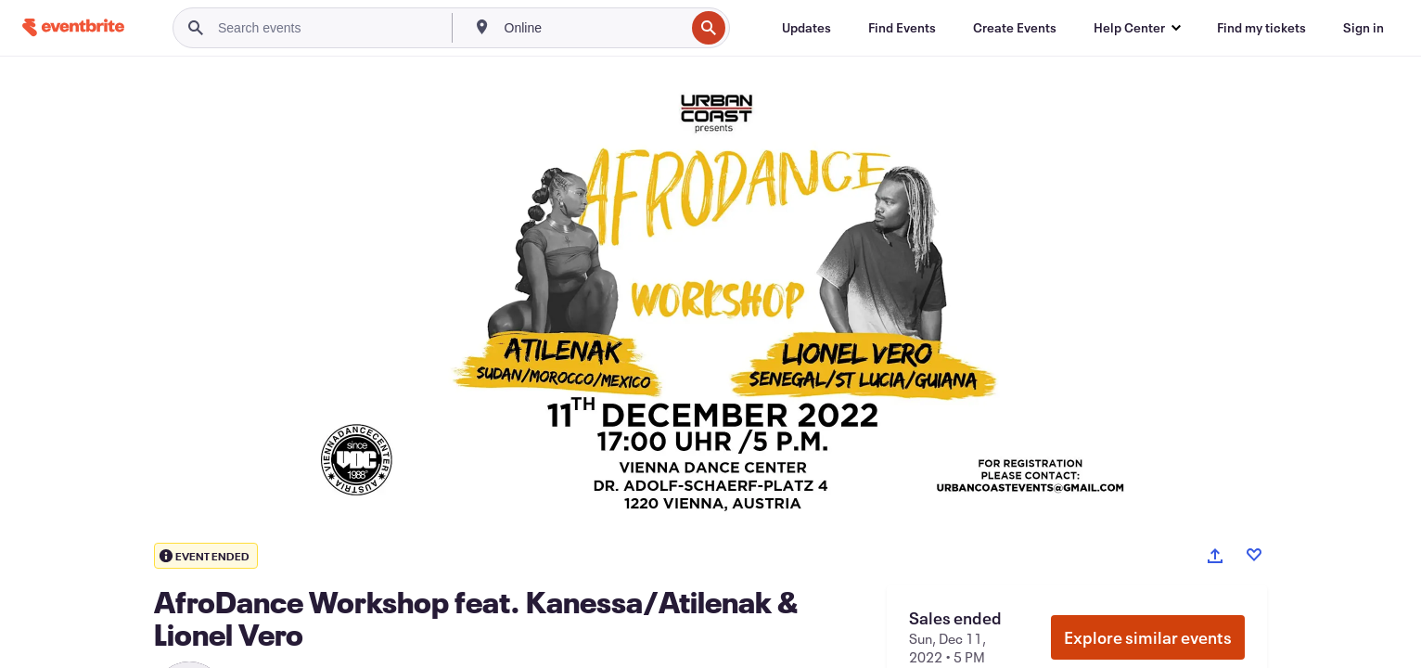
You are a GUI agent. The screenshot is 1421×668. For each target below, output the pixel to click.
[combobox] (593, 27)
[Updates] (806, 27)
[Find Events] (902, 27)
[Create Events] (1014, 27)
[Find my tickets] (1261, 27)
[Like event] (1254, 555)
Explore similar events (1148, 637)
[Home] (73, 27)
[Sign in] (1363, 27)
